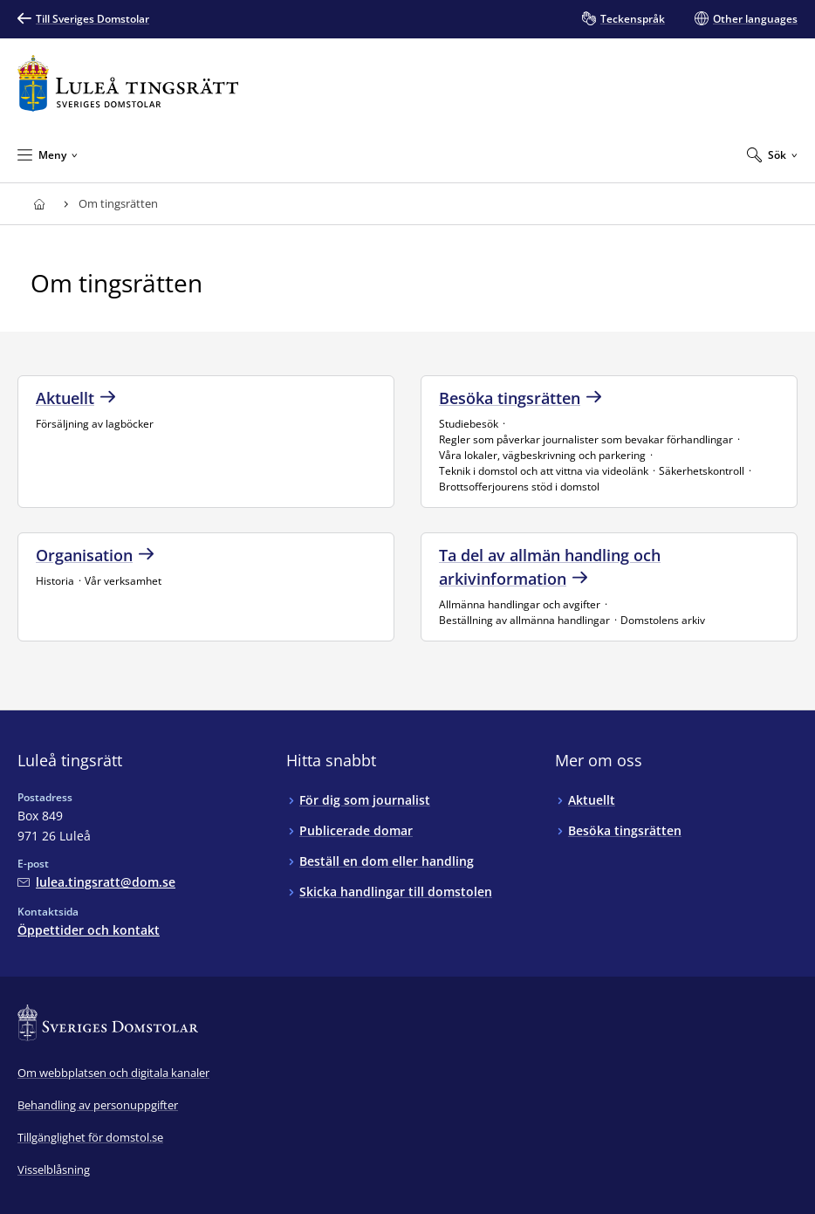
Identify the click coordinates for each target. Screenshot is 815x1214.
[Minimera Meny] (47, 154)
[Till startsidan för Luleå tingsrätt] (128, 83)
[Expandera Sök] (772, 154)
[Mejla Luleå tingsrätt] (96, 882)
